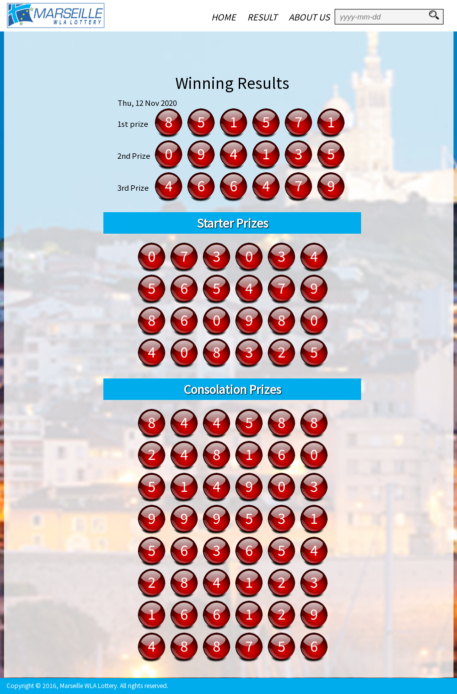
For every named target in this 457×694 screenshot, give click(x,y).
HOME (223, 16)
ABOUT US (309, 16)
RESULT (262, 16)
